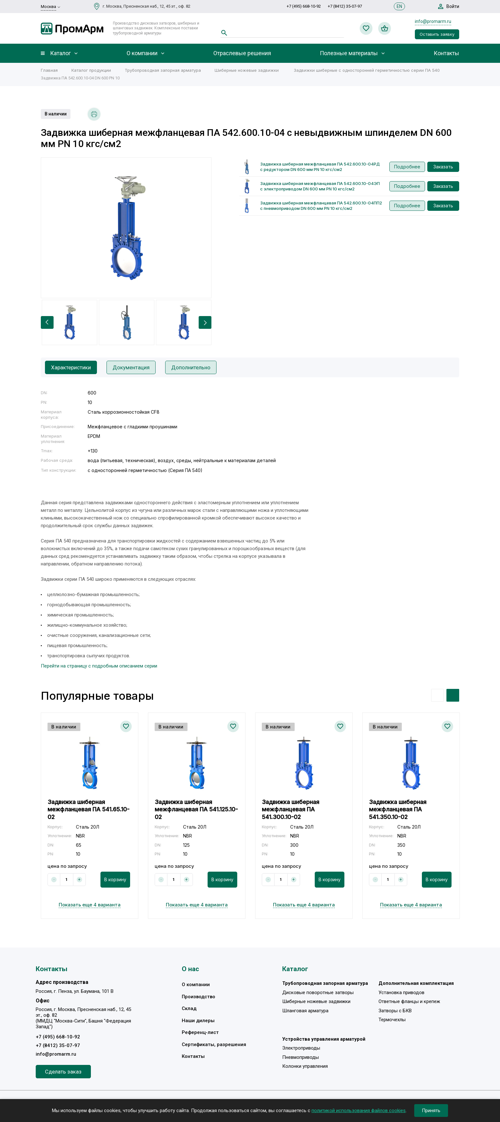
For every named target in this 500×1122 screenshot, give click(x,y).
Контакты (446, 53)
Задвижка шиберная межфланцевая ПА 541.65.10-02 (88, 809)
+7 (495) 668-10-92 (304, 6)
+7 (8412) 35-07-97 (345, 6)
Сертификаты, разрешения (214, 1044)
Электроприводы (301, 1048)
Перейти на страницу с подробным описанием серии (99, 666)
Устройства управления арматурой (323, 1039)
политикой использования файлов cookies (359, 1110)
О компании (142, 53)
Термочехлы (392, 1019)
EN (399, 6)
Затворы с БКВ (395, 1011)
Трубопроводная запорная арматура (325, 983)
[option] (126, 227)
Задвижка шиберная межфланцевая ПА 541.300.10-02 (290, 809)
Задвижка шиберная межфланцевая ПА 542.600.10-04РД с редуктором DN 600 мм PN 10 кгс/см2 (320, 166)
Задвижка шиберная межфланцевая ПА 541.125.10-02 (196, 809)
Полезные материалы (349, 53)
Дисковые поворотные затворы (318, 992)
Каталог (60, 53)
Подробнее (407, 166)
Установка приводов (401, 992)
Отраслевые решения (242, 53)
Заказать (443, 166)
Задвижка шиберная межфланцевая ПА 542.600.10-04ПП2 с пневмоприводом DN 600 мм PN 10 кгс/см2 (321, 205)
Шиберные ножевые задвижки (316, 1001)
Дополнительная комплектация (416, 983)
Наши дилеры (198, 1020)
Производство (198, 997)
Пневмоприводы (300, 1057)
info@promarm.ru (433, 21)
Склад (189, 1008)
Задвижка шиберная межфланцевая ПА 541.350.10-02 (397, 809)
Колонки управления (305, 1066)
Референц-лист (200, 1032)
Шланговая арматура (305, 1011)
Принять (431, 1110)
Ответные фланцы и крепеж (409, 1001)
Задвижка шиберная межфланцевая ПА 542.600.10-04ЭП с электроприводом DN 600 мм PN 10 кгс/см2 (320, 186)
